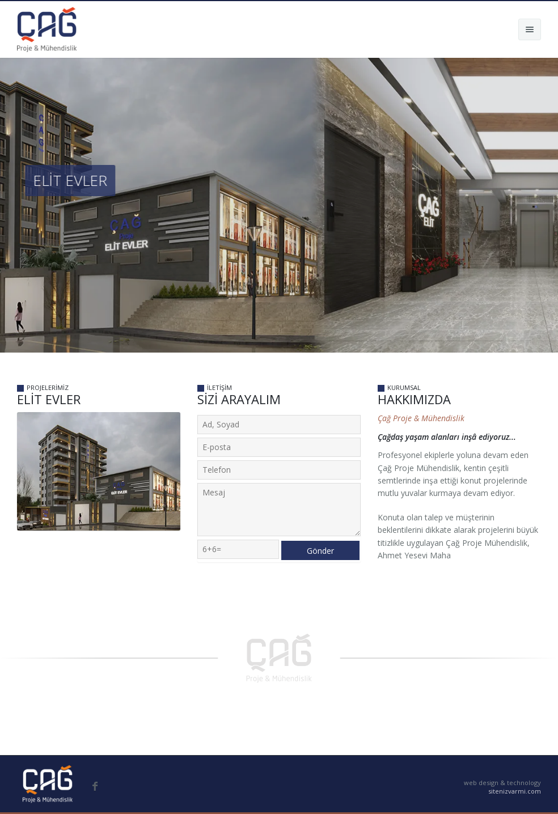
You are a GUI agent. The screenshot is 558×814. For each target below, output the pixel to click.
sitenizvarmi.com (514, 791)
